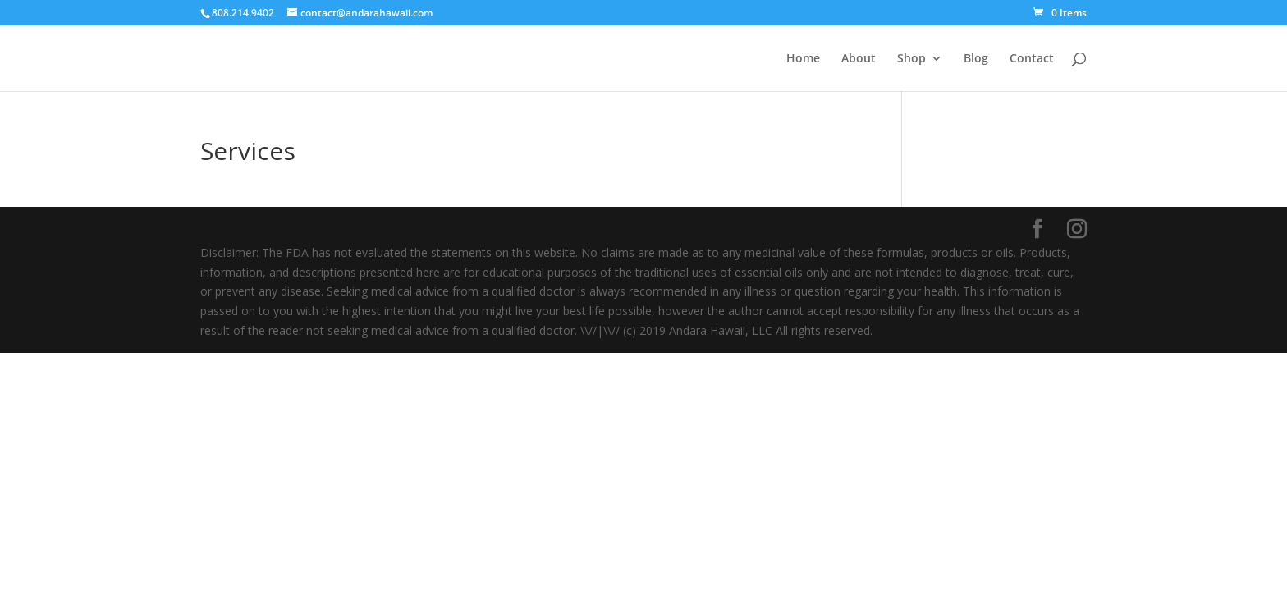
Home (803, 59)
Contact (1032, 59)
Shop (911, 59)
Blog (976, 59)
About (858, 59)
